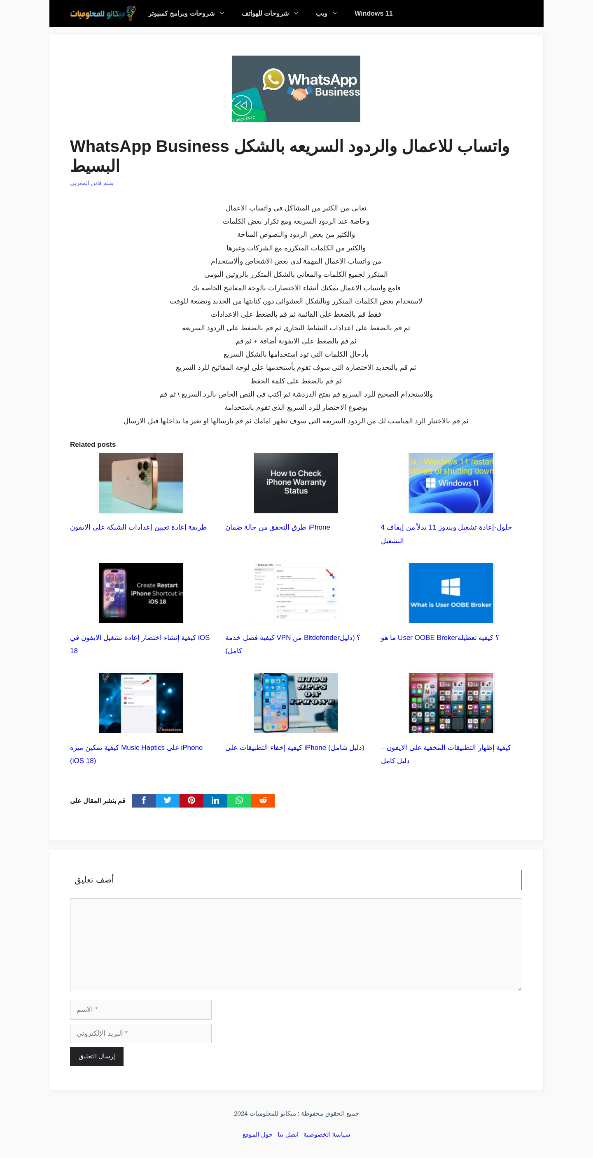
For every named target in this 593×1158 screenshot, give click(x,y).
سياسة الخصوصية (327, 1134)
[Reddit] (263, 801)
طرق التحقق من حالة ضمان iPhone (277, 527)
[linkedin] (215, 801)
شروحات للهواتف (275, 13)
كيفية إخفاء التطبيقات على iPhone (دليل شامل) (294, 748)
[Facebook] (144, 801)
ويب (331, 13)
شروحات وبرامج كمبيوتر (190, 13)
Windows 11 (373, 13)
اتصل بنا (288, 1134)
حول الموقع (258, 1134)
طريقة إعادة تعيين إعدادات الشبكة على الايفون (138, 527)
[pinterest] (191, 801)
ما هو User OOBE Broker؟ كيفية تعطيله (440, 638)
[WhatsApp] (239, 801)
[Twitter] (168, 801)
